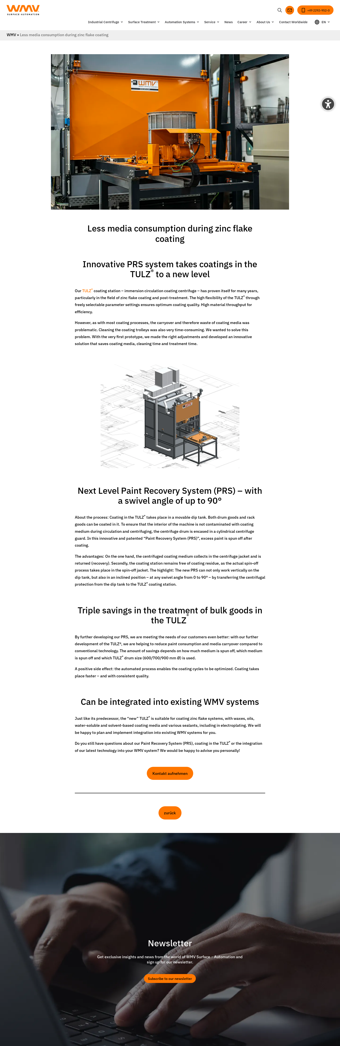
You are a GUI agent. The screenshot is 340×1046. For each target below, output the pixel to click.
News (228, 22)
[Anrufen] (315, 10)
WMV (11, 34)
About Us (263, 22)
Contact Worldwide (293, 22)
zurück (170, 812)
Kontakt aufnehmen (170, 773)
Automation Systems (180, 22)
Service (209, 22)
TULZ (87, 290)
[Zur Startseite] (23, 10)
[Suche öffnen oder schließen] (280, 10)
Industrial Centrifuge (103, 22)
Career (242, 22)
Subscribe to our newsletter (170, 978)
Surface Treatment (142, 22)
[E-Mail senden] (289, 10)
